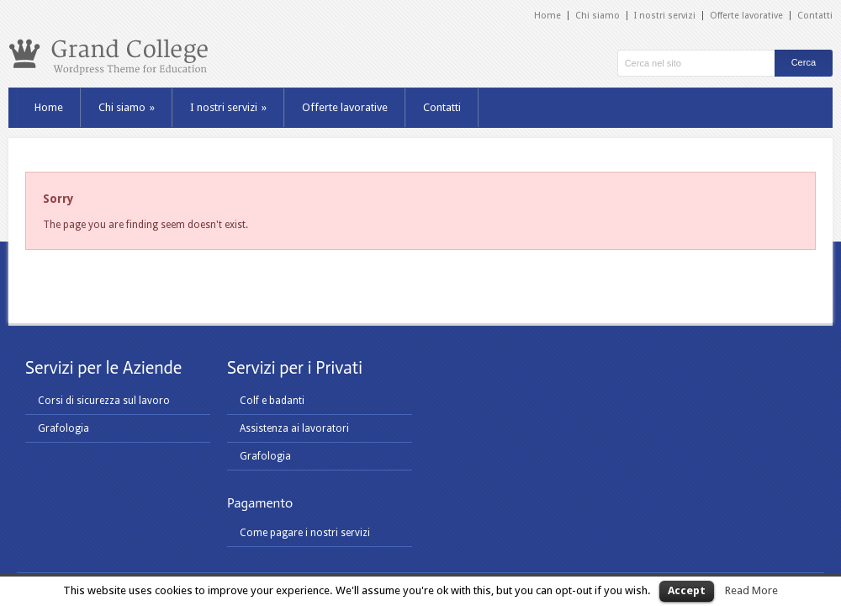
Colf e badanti (272, 401)
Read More (751, 590)
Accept (687, 590)
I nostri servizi (665, 15)
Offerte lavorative (746, 15)
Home (547, 15)
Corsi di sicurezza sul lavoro (104, 401)
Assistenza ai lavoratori (294, 428)
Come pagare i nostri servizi (305, 533)
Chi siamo (597, 15)
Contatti (815, 15)
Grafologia (63, 428)
